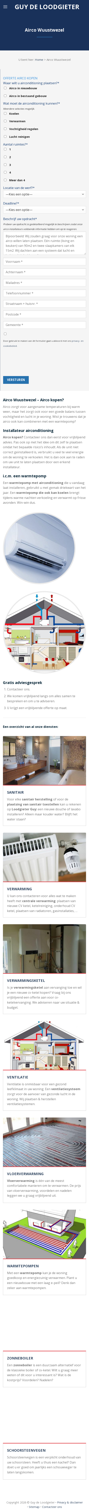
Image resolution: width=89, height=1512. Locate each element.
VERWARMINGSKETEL (26, 980)
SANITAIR (15, 792)
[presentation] (19, 362)
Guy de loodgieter (47, 7)
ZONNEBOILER (20, 1358)
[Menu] (5, 6)
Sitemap (34, 1507)
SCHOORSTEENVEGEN (26, 1450)
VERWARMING (19, 889)
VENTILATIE (17, 1077)
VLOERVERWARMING (25, 1173)
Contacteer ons (52, 1507)
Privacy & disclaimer (70, 1502)
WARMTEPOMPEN (23, 1266)
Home (39, 60)
